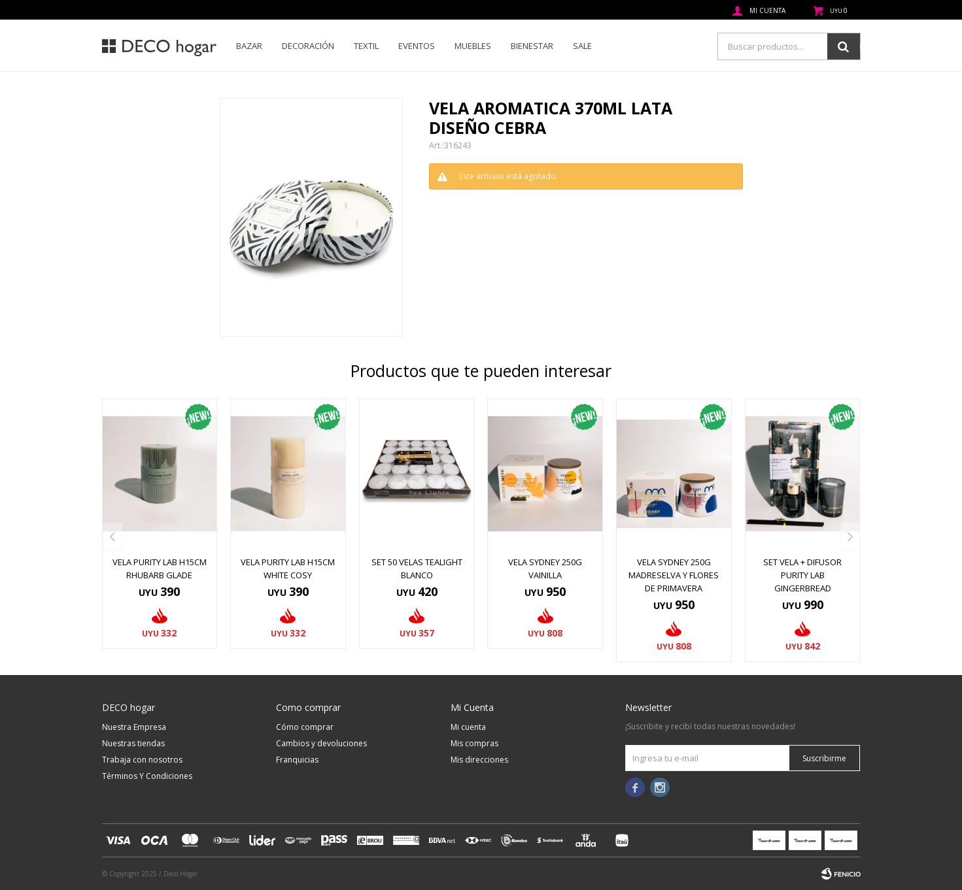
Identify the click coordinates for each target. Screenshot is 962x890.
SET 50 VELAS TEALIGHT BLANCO (416, 568)
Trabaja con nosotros (142, 759)
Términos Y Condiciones (147, 776)
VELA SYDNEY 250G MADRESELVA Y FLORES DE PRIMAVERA (673, 575)
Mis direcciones (479, 759)
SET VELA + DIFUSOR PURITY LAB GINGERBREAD (802, 575)
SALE (582, 46)
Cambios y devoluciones (321, 743)
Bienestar (532, 46)
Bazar (249, 46)
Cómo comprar (305, 727)
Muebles (473, 46)
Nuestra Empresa (134, 727)
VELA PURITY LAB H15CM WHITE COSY (288, 568)
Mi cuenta (468, 727)
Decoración (308, 46)
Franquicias (297, 759)
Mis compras (474, 743)
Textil (366, 46)
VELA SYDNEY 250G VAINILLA (545, 568)
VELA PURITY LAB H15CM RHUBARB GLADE (159, 568)
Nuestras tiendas (133, 743)
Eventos (416, 46)
